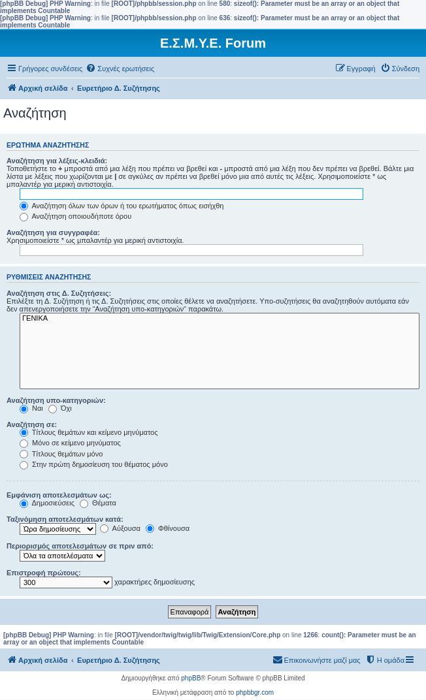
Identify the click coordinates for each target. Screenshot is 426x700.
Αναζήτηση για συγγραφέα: (53, 232)
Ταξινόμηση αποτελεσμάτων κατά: (65, 519)
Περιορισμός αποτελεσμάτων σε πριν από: (80, 546)
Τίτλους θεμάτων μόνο (61, 454)
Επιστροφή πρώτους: (44, 573)
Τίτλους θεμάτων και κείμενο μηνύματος (89, 432)
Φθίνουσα (167, 528)
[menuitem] (120, 68)
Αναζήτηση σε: (32, 424)
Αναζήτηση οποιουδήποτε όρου (75, 216)
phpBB (191, 678)
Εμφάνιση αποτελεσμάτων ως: (59, 495)
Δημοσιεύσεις (47, 503)
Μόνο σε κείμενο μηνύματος (70, 443)
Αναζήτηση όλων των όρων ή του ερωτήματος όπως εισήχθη (121, 206)
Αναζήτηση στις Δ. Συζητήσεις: (59, 293)
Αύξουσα (120, 528)
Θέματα (98, 503)
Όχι (60, 408)
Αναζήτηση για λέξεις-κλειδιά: (57, 161)
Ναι (31, 408)
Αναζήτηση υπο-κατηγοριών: (56, 400)
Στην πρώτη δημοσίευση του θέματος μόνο (94, 464)
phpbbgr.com (255, 692)
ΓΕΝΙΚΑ (219, 318)
